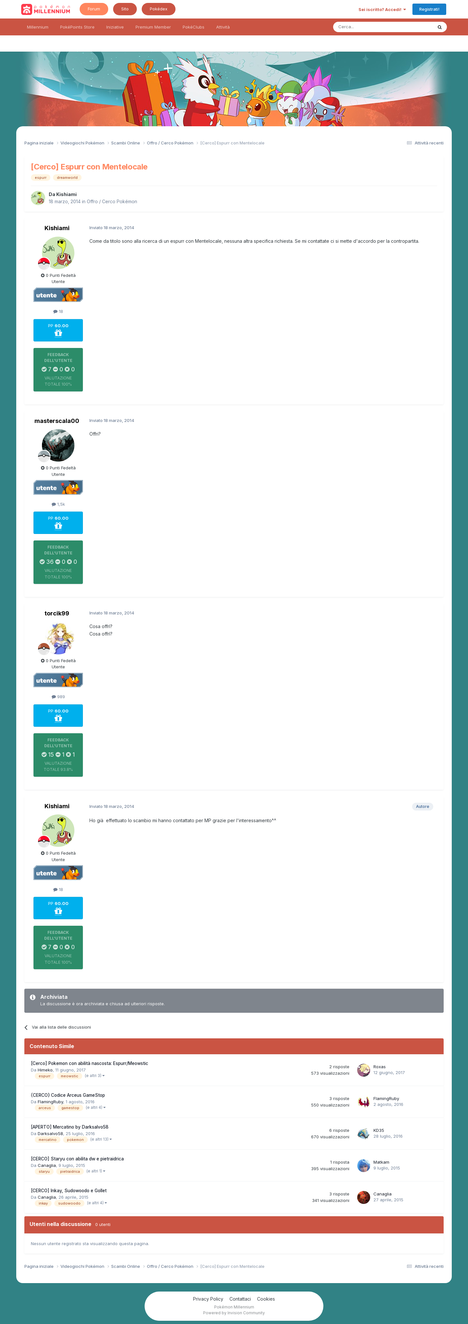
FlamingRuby (50, 1101)
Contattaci (240, 1299)
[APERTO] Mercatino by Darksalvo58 (70, 1127)
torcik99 (57, 613)
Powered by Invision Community (234, 1312)
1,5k (58, 504)
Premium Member (153, 27)
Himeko (45, 1069)
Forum (94, 8)
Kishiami (66, 194)
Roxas (379, 1066)
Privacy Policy (208, 1299)
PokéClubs (193, 27)
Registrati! (429, 9)
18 (58, 311)
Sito (125, 8)
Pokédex (158, 8)
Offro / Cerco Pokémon (112, 201)
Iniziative (115, 27)
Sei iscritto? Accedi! (382, 9)
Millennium (37, 27)
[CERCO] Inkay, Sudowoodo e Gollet (69, 1190)
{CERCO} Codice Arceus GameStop (68, 1095)
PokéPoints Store (77, 27)
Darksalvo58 (50, 1133)
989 (58, 696)
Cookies (266, 1299)
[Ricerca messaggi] (367, 27)
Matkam (381, 1162)
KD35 (378, 1130)
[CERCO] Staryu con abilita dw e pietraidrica (77, 1158)
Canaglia (47, 1165)
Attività (223, 27)
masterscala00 (56, 420)
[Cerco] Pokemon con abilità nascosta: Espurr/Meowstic (89, 1063)
